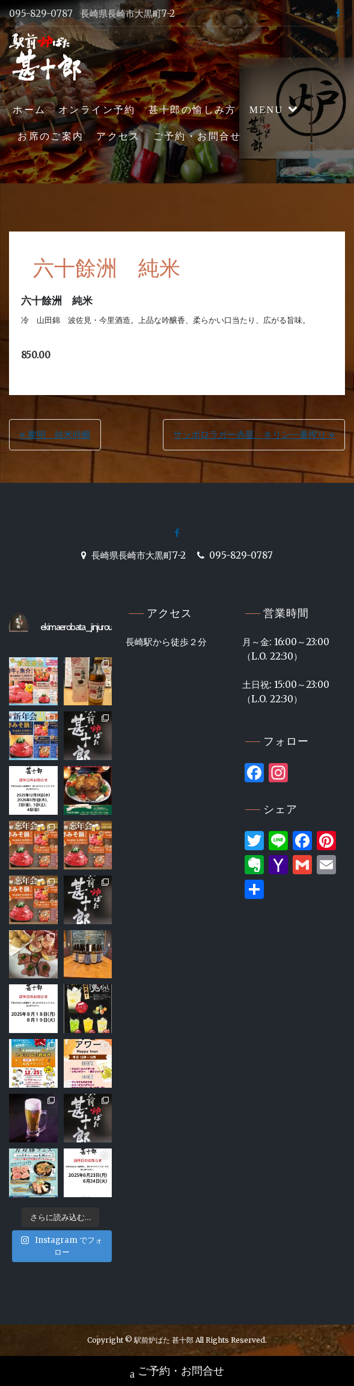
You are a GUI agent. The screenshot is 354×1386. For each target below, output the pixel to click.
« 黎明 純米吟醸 (55, 434)
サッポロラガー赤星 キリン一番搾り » (254, 434)
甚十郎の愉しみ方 (192, 110)
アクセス (118, 136)
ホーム (29, 110)
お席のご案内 (50, 136)
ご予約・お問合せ (197, 136)
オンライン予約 (97, 110)
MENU (266, 110)
